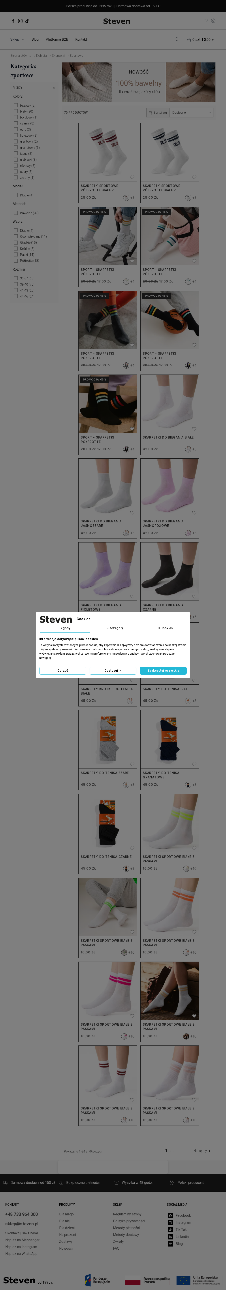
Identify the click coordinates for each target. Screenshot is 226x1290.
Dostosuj (113, 670)
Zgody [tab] (65, 628)
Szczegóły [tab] (115, 628)
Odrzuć (62, 670)
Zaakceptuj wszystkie (163, 670)
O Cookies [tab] (165, 628)
